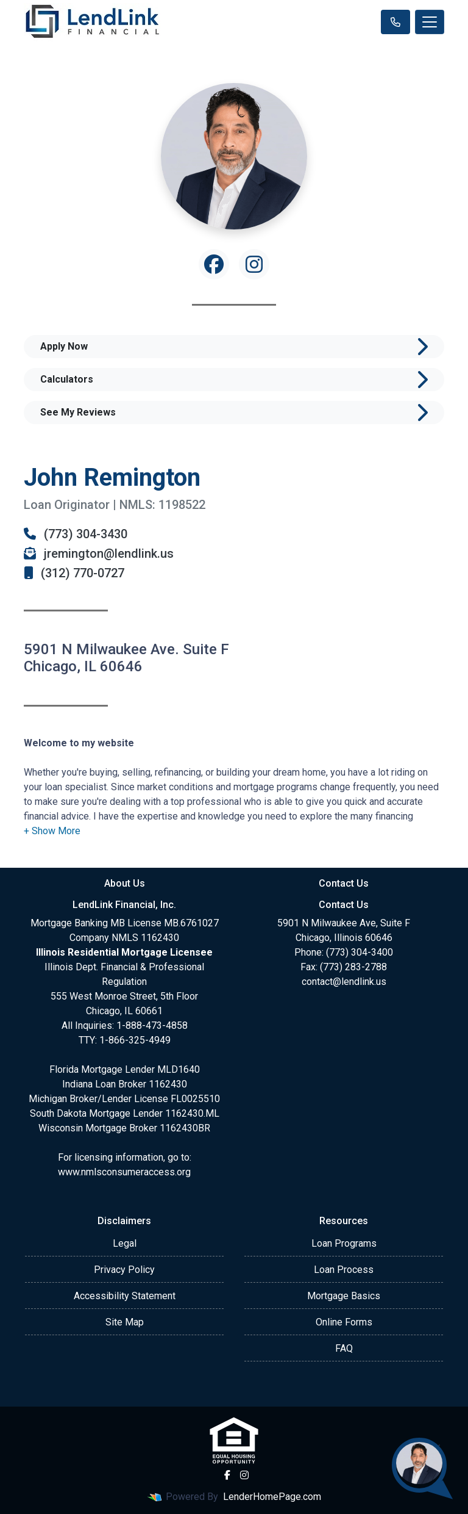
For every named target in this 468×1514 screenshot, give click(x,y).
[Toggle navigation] (429, 22)
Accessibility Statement (125, 1296)
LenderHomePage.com (272, 1496)
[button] (52, 831)
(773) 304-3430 (75, 534)
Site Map (124, 1322)
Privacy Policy (124, 1269)
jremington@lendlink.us (99, 553)
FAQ (344, 1348)
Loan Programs (344, 1243)
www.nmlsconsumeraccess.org (124, 1172)
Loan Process (344, 1269)
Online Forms (344, 1322)
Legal (124, 1243)
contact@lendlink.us (344, 981)
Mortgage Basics (343, 1296)
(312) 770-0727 (74, 573)
